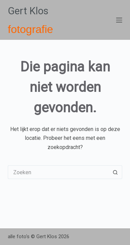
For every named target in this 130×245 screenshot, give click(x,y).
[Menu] (119, 20)
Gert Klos (28, 11)
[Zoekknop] (115, 172)
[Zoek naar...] (58, 172)
